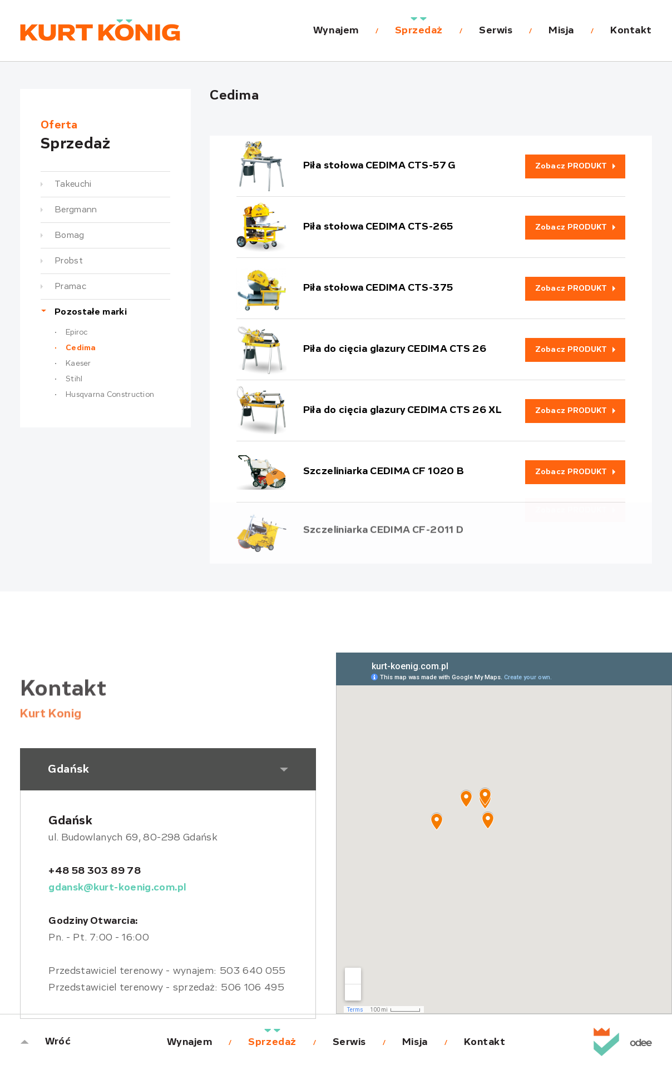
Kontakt (631, 31)
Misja (561, 31)
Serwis (495, 31)
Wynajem (336, 31)
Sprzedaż (419, 31)
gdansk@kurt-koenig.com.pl (117, 888)
